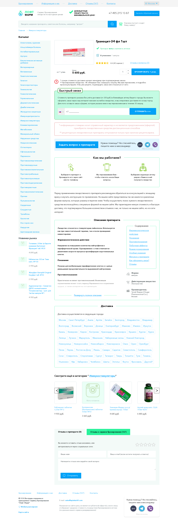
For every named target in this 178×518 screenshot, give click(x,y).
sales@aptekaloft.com (73, 500)
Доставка (72, 3)
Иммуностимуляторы (37, 30)
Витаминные (26, 71)
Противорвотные (28, 187)
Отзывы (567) (92, 3)
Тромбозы (25, 214)
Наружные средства (29, 138)
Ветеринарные (27, 67)
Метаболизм (26, 129)
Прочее (23, 196)
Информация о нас (50, 3)
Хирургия (24, 227)
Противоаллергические (31, 160)
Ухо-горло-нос (26, 223)
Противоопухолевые (30, 178)
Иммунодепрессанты (30, 116)
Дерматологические (29, 103)
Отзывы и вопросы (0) (139, 63)
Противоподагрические (31, 183)
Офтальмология (27, 152)
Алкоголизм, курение (30, 43)
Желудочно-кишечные (30, 111)
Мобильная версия (29, 507)
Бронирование (26, 3)
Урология (24, 218)
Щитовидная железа (29, 232)
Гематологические (28, 76)
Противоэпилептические (31, 192)
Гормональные (27, 98)
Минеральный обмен (30, 134)
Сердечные (25, 205)
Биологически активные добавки (31, 61)
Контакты (111, 3)
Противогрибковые (29, 174)
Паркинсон (25, 156)
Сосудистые (25, 209)
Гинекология (26, 89)
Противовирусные (28, 165)
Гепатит (23, 80)
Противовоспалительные (32, 169)
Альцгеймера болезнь (30, 47)
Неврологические (28, 143)
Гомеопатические (28, 94)
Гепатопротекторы (29, 85)
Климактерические (29, 125)
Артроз (23, 56)
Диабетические (27, 107)
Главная (22, 30)
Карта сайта (24, 512)
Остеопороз (26, 147)
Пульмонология (27, 200)
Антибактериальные (29, 51)
